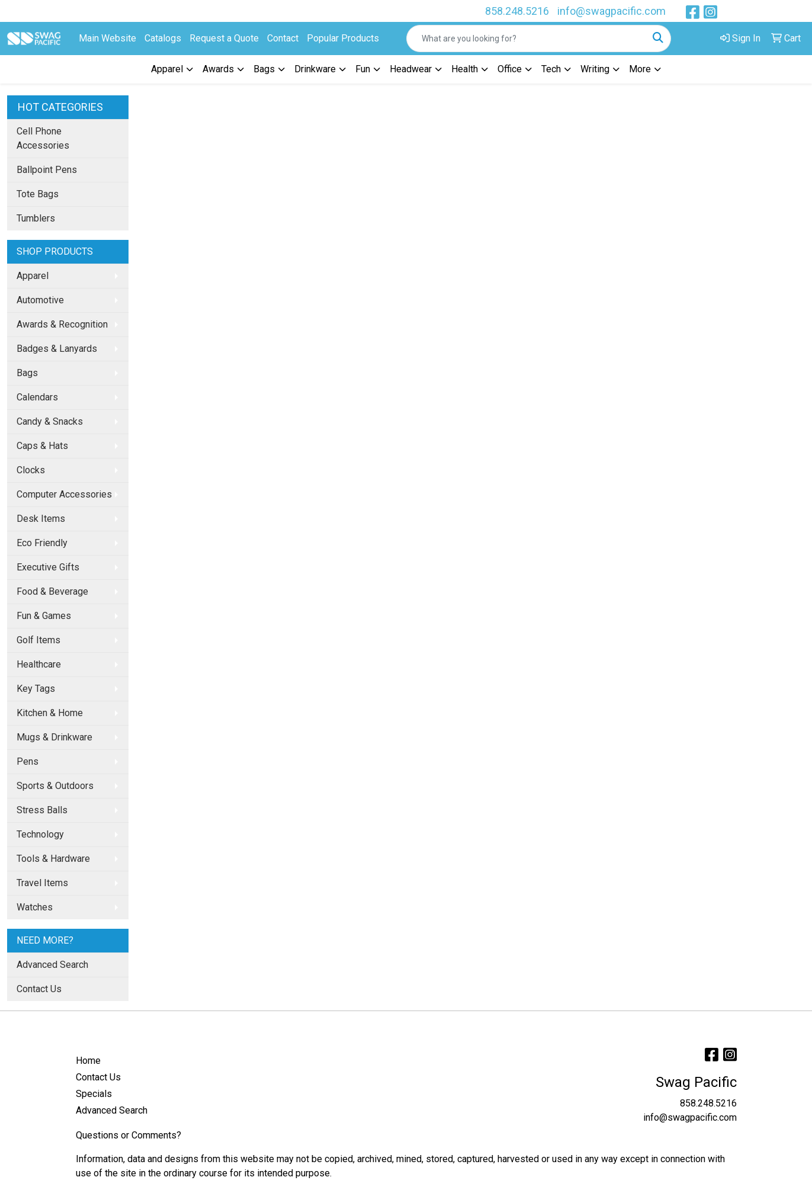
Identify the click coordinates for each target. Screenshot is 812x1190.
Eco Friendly (42, 543)
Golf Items (38, 640)
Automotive (40, 300)
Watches (35, 907)
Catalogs (163, 38)
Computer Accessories (64, 494)
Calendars (37, 397)
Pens (27, 761)
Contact (283, 38)
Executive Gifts (48, 567)
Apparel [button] (167, 69)
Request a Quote (224, 38)
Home (88, 1060)
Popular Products (343, 38)
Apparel (33, 275)
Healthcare (39, 664)
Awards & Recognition (62, 324)
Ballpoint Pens (47, 169)
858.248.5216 (517, 11)
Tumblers (36, 218)
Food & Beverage (52, 591)
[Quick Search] (526, 38)
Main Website (107, 38)
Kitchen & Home (50, 713)
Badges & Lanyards (57, 348)
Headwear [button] (411, 69)
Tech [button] (551, 69)
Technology (40, 834)
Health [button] (464, 69)
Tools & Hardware (53, 858)
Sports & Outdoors (55, 785)
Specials (94, 1093)
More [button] (640, 69)
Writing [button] (594, 69)
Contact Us (39, 989)
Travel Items (42, 883)
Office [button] (510, 69)
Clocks (31, 470)
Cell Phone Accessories (43, 138)
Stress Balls (42, 810)
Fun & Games (44, 615)
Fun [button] (362, 69)
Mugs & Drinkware (54, 737)
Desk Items (41, 518)
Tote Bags (38, 194)
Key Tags (36, 688)
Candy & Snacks (50, 421)
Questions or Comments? (128, 1135)
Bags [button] (264, 69)
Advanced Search (52, 964)
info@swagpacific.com (611, 11)
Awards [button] (218, 69)
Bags (27, 373)
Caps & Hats (42, 445)
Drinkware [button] (315, 69)
